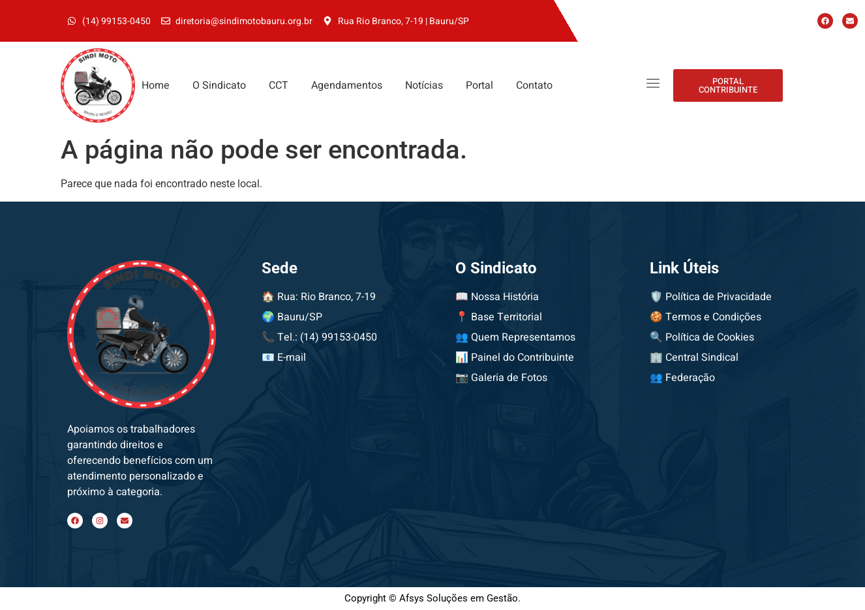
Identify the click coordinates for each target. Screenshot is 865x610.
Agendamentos (346, 85)
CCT (278, 85)
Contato (534, 85)
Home (156, 85)
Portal (479, 85)
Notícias (424, 85)
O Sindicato (219, 85)
